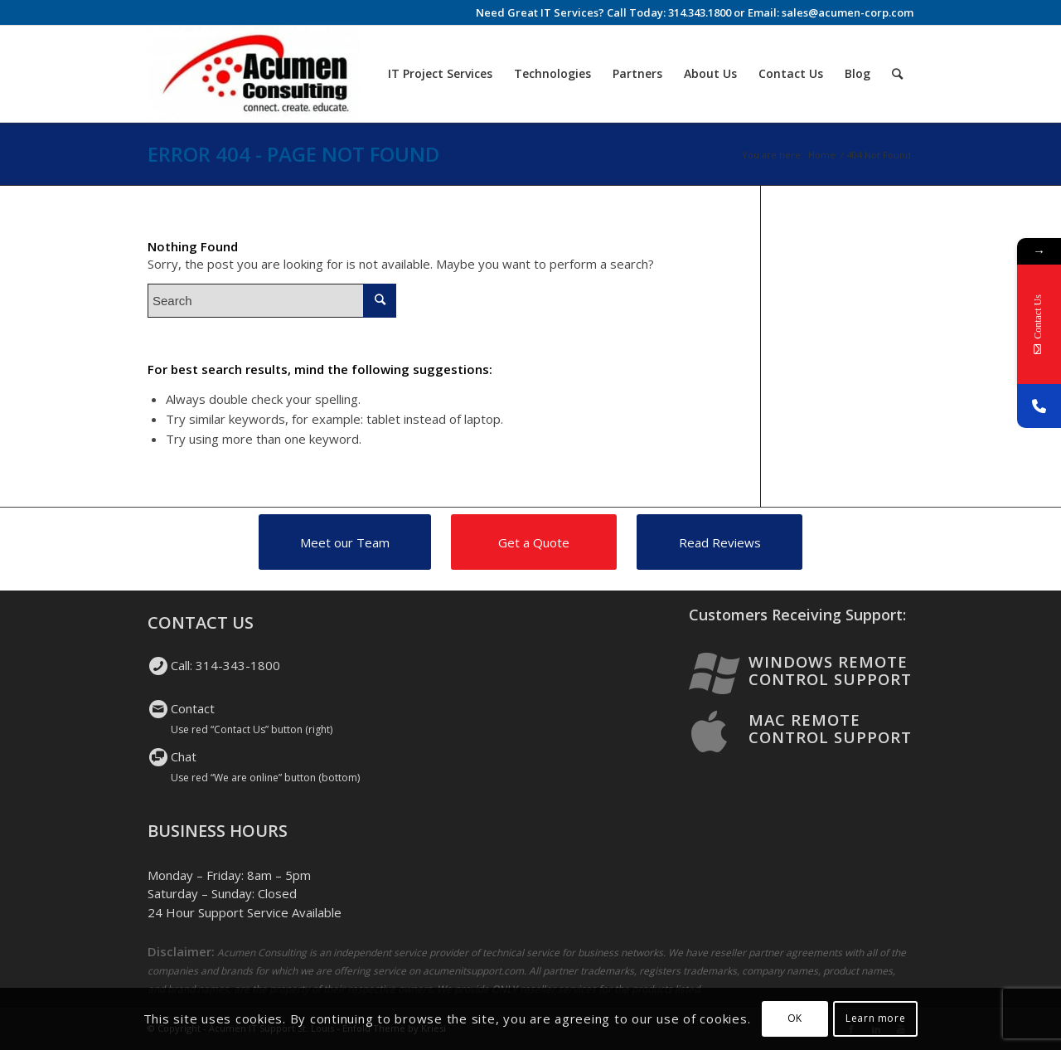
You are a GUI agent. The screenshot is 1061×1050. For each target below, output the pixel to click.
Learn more (875, 1018)
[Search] (897, 74)
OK (794, 1018)
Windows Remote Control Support (830, 670)
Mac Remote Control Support (830, 728)
